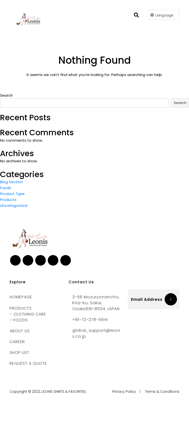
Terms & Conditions (162, 391)
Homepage (21, 297)
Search (6, 95)
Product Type (12, 193)
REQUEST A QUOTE (28, 363)
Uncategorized (13, 205)
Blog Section (11, 181)
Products (8, 199)
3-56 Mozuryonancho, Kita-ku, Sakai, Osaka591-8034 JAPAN (96, 303)
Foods (5, 187)
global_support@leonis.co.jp (96, 333)
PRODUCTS (21, 308)
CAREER (17, 342)
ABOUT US (20, 331)
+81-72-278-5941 (90, 319)
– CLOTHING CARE (28, 314)
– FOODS (19, 320)
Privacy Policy (124, 391)
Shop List (20, 352)
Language (164, 15)
